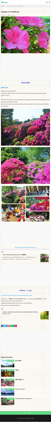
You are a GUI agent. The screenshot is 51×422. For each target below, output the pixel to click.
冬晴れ (17, 370)
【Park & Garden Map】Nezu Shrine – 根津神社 (14, 254)
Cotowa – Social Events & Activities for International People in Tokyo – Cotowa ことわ (20, 312)
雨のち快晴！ (18, 360)
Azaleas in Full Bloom (19, 6)
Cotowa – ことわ (30, 418)
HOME (3, 6)
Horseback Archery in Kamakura (23, 398)
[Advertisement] (25, 66)
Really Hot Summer (20, 389)
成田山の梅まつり (20, 379)
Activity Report (10, 6)
